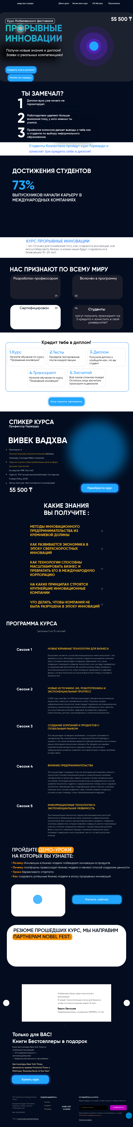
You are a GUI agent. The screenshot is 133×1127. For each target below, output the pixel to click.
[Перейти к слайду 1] (64, 1024)
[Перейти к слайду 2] (66, 1024)
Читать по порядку (21, 78)
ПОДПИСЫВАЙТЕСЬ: (49, 1097)
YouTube (47, 1102)
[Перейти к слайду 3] (68, 1024)
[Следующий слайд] (127, 1003)
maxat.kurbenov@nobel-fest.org (27, 1119)
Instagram (47, 1105)
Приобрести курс (99, 488)
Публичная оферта (85, 1120)
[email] (93, 1107)
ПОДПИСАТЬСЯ (118, 1107)
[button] (94, 46)
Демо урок (64, 3)
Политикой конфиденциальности (90, 1115)
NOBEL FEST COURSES (25, 3)
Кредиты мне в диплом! (21, 70)
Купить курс (30, 1079)
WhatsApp (47, 1109)
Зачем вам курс (80, 3)
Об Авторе (97, 3)
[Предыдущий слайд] (6, 1003)
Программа (114, 3)
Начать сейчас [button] (97, 899)
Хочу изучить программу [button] (66, 401)
